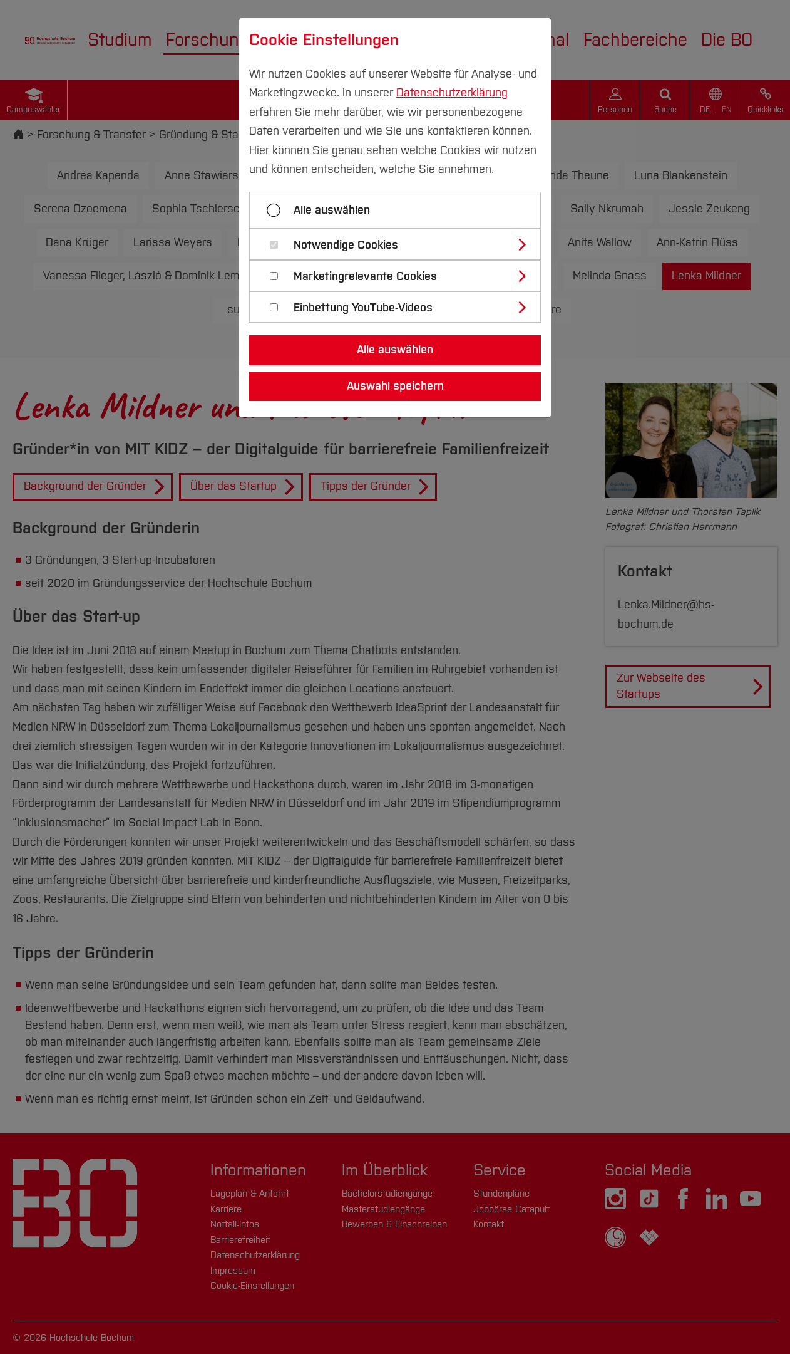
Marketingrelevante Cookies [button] (365, 276)
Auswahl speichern (395, 386)
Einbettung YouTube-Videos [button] (363, 308)
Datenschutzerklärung (452, 93)
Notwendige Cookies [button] (346, 245)
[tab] (400, 244)
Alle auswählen (332, 210)
